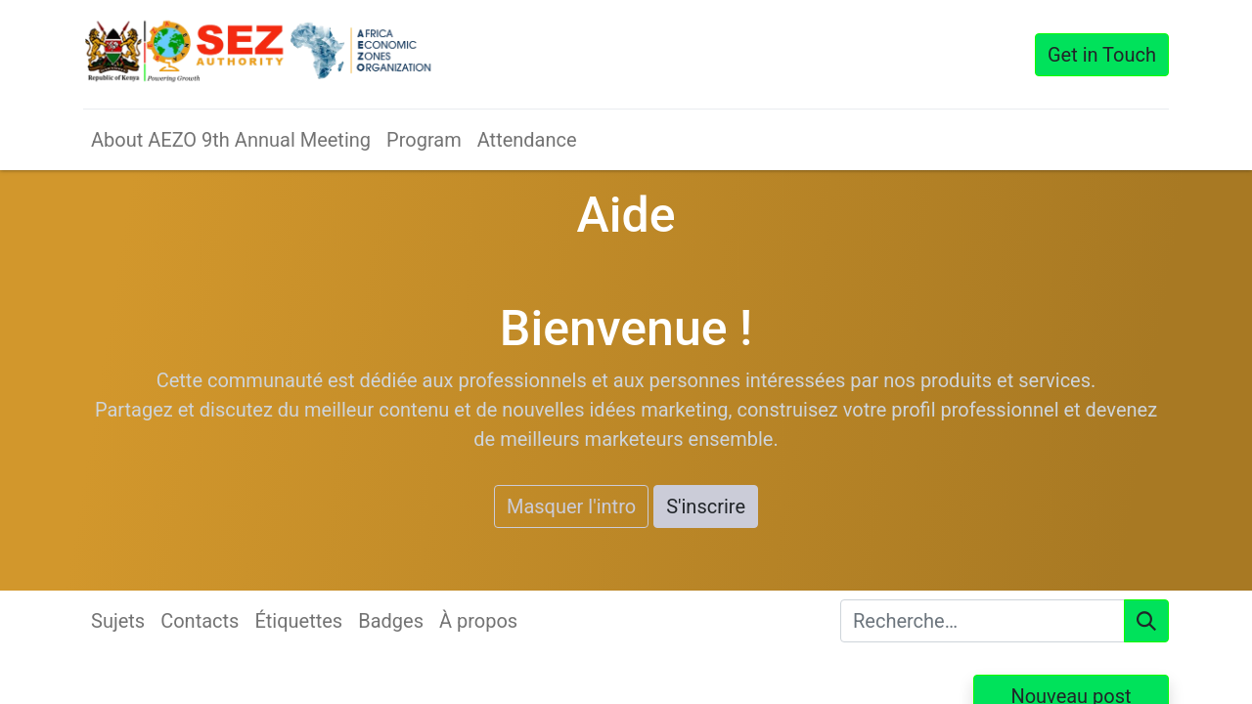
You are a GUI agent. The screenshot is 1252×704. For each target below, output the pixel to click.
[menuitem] (231, 139)
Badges (391, 621)
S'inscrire (705, 506)
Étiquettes (298, 621)
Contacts (199, 621)
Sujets (118, 621)
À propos (478, 621)
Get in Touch (1102, 54)
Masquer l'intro (571, 506)
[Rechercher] (1146, 620)
